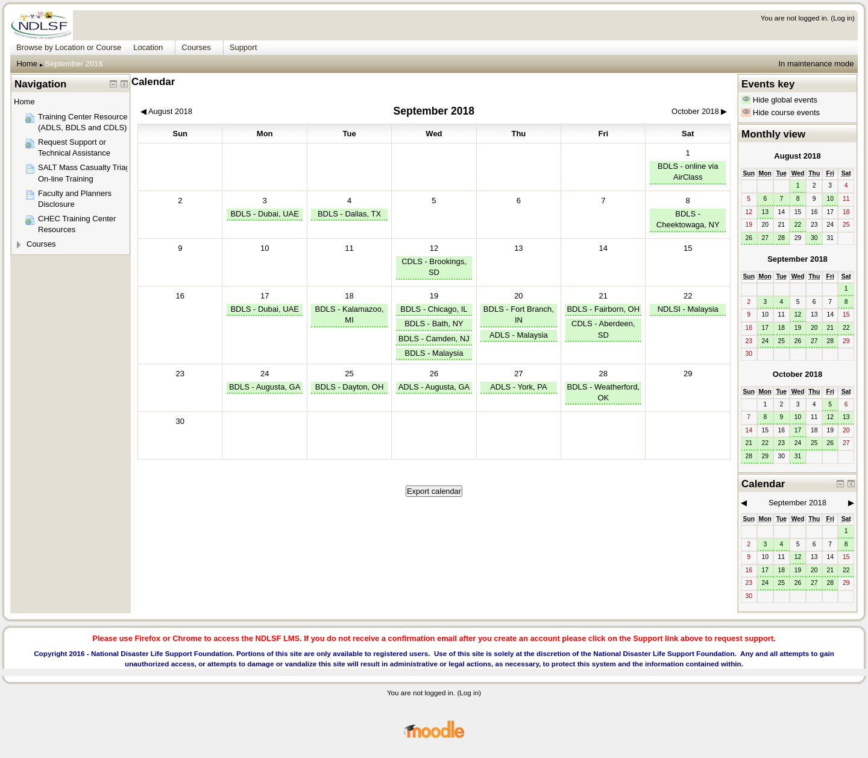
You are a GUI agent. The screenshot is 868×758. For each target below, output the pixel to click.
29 (765, 456)
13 (765, 212)
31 (798, 456)
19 (434, 295)
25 (349, 373)
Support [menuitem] (243, 47)
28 (603, 373)
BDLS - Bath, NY (434, 323)
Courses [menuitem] (195, 47)
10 (830, 198)
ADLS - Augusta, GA (434, 386)
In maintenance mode (816, 63)
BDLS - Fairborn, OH (603, 309)
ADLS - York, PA (518, 386)
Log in (842, 18)
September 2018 (73, 63)
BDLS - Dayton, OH (349, 386)
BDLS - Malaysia (434, 353)
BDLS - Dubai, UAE (264, 213)
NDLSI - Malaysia (688, 309)
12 (434, 248)
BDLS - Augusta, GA (265, 386)
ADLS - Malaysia (518, 335)
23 (781, 443)
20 (518, 295)
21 (603, 295)
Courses (41, 243)
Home (26, 63)
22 (688, 295)
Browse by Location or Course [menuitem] (68, 47)
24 (264, 373)
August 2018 (797, 155)
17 (264, 295)
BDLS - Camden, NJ (434, 338)
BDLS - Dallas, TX (349, 213)
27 (518, 373)
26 (434, 373)
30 (814, 238)
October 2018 (797, 374)
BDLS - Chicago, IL (433, 309)
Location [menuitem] (148, 47)
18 (349, 295)
